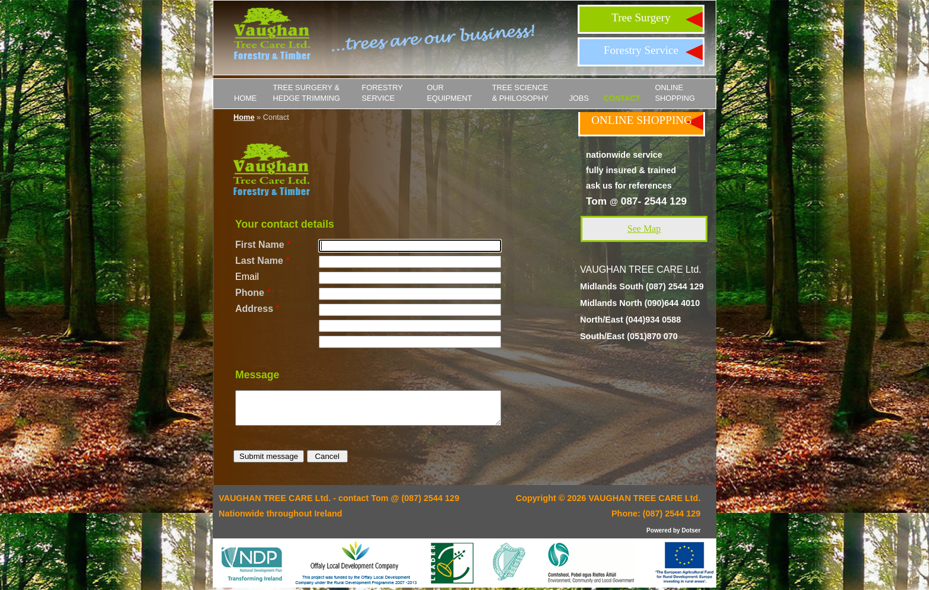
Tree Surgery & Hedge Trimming (306, 93)
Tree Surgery (641, 17)
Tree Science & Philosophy (520, 93)
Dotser (690, 530)
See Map (644, 229)
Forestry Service (641, 50)
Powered (658, 530)
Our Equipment (449, 93)
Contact (622, 98)
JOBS (578, 98)
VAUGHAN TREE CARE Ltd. (644, 498)
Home (245, 98)
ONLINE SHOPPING (675, 93)
